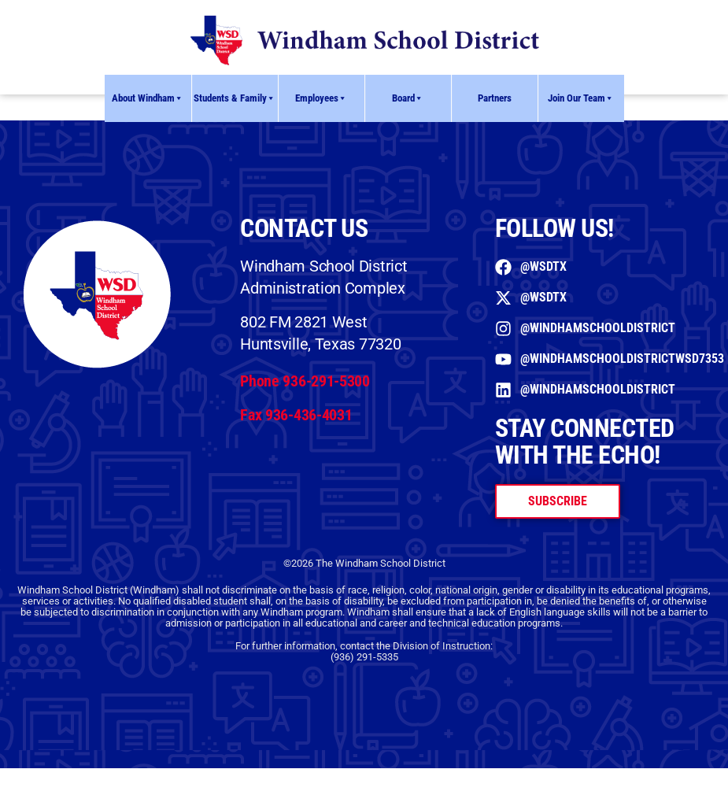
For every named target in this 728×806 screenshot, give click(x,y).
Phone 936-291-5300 (305, 381)
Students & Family (234, 98)
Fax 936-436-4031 (296, 414)
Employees (321, 98)
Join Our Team (581, 98)
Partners (495, 98)
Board (407, 98)
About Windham (147, 98)
